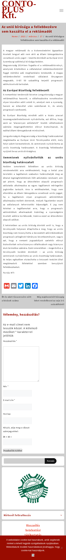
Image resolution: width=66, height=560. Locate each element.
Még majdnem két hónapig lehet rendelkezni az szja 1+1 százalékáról (49, 301)
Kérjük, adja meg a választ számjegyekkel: (16, 429)
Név (6, 386)
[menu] (61, 10)
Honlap (7, 414)
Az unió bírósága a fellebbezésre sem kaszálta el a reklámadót (29, 28)
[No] (61, 548)
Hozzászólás (10, 341)
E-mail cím (9, 400)
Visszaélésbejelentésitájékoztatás (33, 530)
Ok (33, 555)
